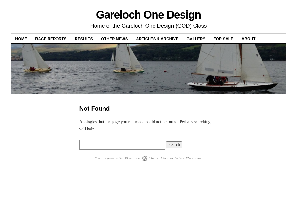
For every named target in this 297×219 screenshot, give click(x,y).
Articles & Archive (157, 38)
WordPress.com (190, 158)
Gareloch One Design (148, 15)
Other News (114, 38)
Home (21, 38)
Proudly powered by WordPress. (117, 158)
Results (84, 38)
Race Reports (50, 38)
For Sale (224, 38)
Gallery (196, 38)
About (248, 38)
